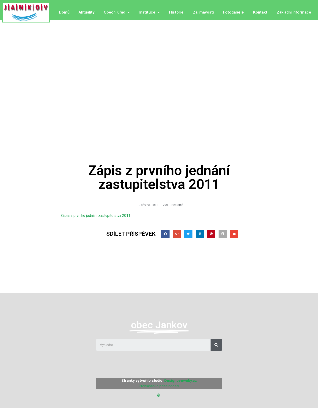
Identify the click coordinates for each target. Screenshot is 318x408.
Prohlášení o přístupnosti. (159, 386)
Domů (64, 12)
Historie (176, 12)
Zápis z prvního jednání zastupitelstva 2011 (95, 215)
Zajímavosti (203, 12)
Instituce (149, 12)
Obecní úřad (117, 12)
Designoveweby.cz (180, 380)
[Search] (216, 345)
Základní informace (294, 12)
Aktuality (86, 12)
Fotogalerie (233, 12)
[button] (159, 395)
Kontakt (260, 12)
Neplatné (177, 205)
